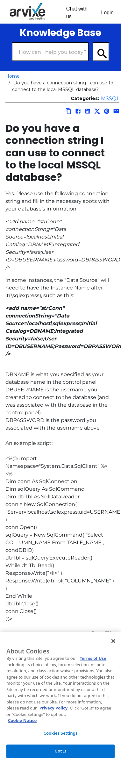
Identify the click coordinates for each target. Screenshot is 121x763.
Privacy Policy (53, 708)
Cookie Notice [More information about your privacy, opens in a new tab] (22, 720)
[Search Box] (50, 51)
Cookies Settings (61, 733)
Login (107, 12)
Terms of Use (93, 658)
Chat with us (77, 12)
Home (12, 76)
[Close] (113, 641)
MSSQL (110, 99)
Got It (61, 751)
